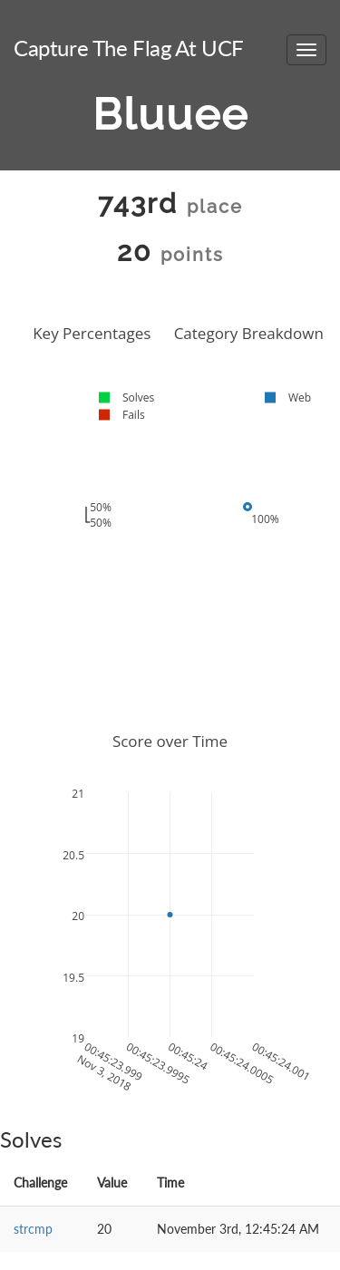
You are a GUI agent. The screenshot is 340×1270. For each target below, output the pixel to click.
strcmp (33, 1228)
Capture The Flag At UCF (129, 47)
